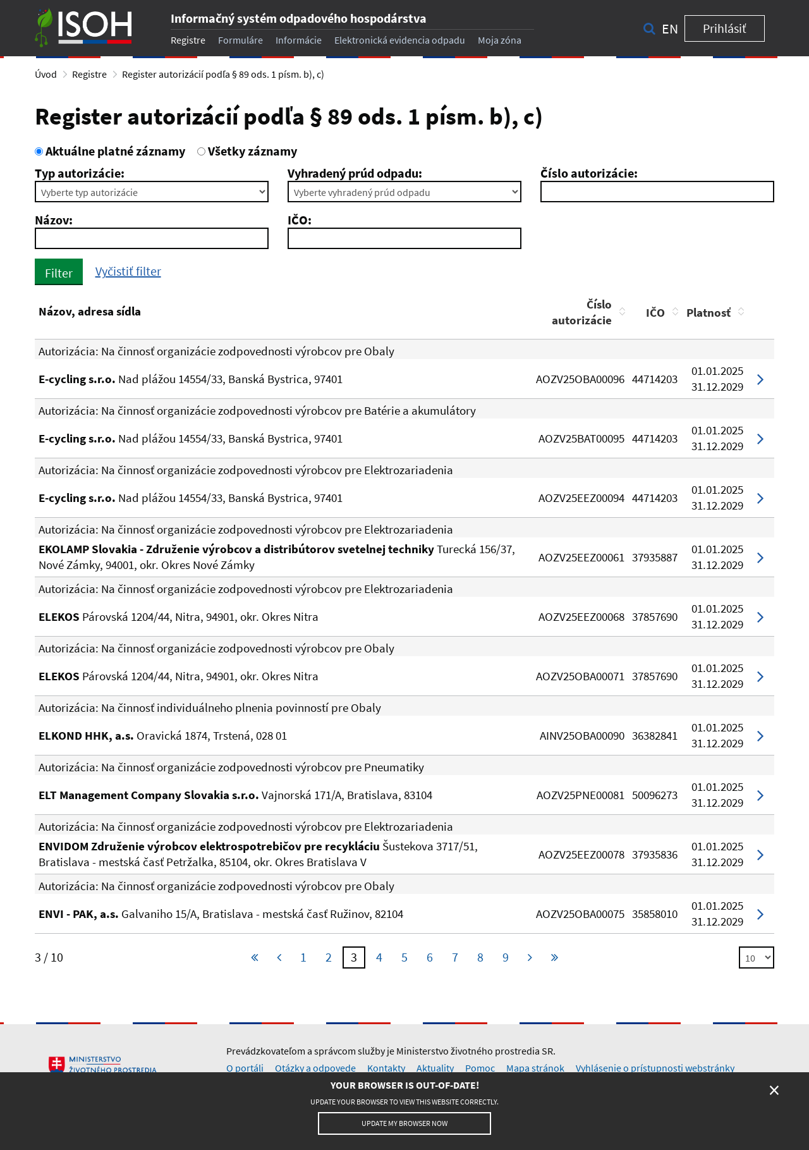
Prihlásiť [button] (724, 28)
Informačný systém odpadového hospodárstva (299, 18)
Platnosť (708, 312)
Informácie (299, 40)
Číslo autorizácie (582, 312)
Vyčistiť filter (128, 271)
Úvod (46, 74)
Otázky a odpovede (315, 1067)
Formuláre (240, 40)
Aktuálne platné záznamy (110, 151)
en (670, 28)
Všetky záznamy (247, 151)
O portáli (245, 1067)
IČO (655, 312)
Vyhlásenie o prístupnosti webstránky (655, 1067)
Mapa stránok (535, 1067)
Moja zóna (499, 40)
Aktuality (435, 1067)
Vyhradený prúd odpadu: (355, 173)
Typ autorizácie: (80, 173)
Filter (59, 273)
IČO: (300, 220)
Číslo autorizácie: (589, 173)
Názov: (54, 220)
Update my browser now (404, 1123)
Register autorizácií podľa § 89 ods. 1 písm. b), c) (223, 74)
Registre (188, 40)
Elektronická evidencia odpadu (399, 40)
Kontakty (386, 1067)
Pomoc (480, 1067)
